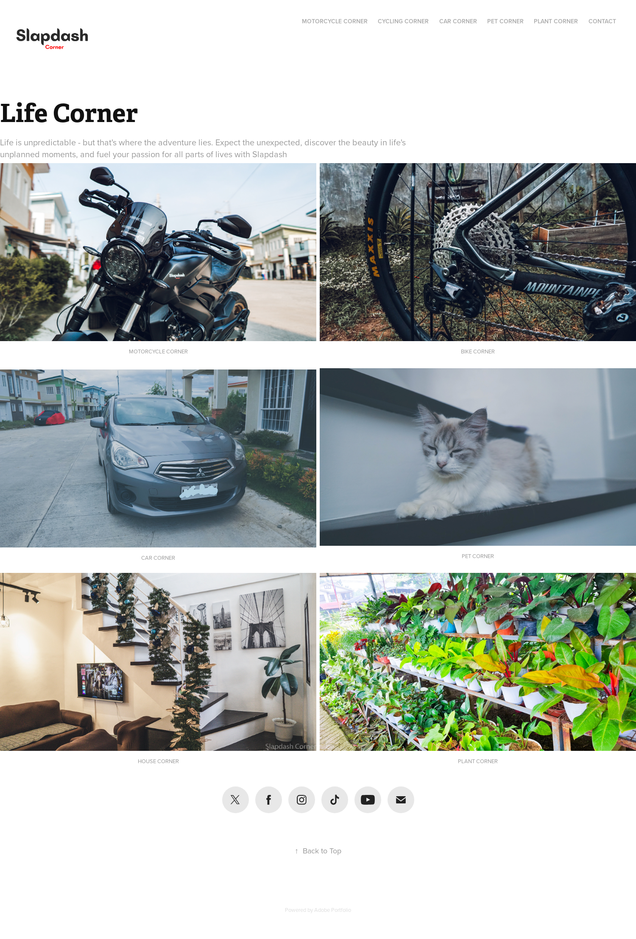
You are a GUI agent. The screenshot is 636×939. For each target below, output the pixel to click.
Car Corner (458, 21)
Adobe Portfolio (332, 910)
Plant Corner (556, 21)
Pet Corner (505, 21)
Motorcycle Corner (335, 21)
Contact (602, 21)
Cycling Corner (403, 21)
